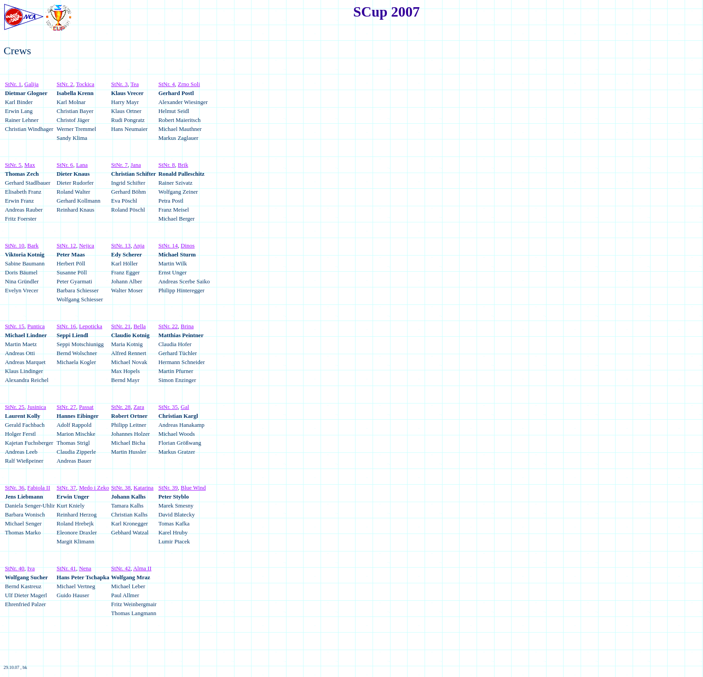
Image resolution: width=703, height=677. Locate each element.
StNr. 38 (120, 487)
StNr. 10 (14, 245)
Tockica (85, 84)
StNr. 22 (168, 326)
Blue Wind (193, 487)
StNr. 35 (168, 407)
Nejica (86, 245)
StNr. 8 (166, 164)
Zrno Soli (189, 84)
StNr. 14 (168, 245)
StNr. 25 (14, 407)
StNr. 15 (14, 326)
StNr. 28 (120, 407)
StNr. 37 (66, 487)
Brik (183, 164)
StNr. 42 (120, 568)
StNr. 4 (166, 84)
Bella (140, 326)
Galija (31, 84)
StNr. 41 (66, 568)
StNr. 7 (119, 164)
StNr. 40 (14, 568)
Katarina (144, 487)
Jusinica (36, 407)
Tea (134, 84)
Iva (31, 568)
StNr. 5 (13, 164)
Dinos (188, 245)
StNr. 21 (120, 326)
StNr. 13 (120, 245)
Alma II (142, 568)
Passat (86, 407)
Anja (138, 245)
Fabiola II (38, 487)
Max (29, 164)
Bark (33, 245)
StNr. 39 (168, 487)
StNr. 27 (66, 407)
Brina (187, 326)
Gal (185, 407)
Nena (85, 568)
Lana (82, 164)
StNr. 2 (64, 84)
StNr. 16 (66, 326)
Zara (139, 407)
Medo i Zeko (94, 487)
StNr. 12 (66, 245)
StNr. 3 (119, 84)
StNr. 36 (14, 487)
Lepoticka (90, 326)
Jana (135, 164)
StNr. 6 (64, 164)
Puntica (36, 326)
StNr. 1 (13, 84)
